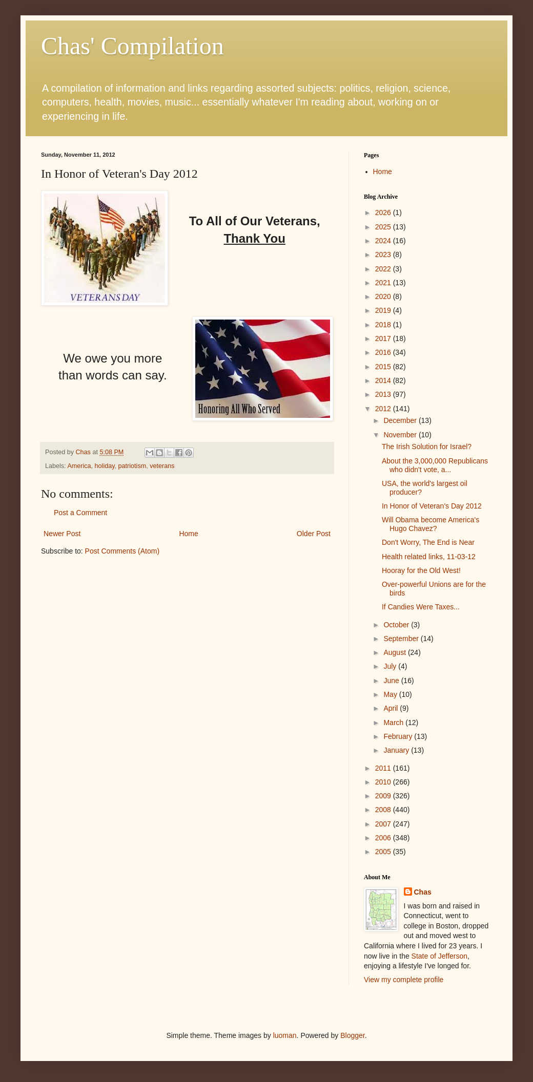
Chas (423, 892)
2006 (384, 838)
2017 (384, 338)
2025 (384, 227)
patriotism (132, 466)
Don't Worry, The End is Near (428, 542)
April (391, 708)
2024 (384, 241)
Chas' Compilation (132, 45)
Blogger (352, 1035)
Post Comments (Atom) (122, 551)
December (400, 420)
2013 (384, 394)
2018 (384, 325)
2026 (384, 212)
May (391, 694)
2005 (384, 851)
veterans (162, 466)
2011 (384, 768)
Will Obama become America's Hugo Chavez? (430, 524)
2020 (384, 296)
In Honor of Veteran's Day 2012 (432, 506)
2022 (384, 269)
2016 (384, 352)
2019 (384, 310)
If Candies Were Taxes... (421, 607)
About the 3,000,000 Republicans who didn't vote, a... (435, 465)
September (401, 638)
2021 (384, 283)
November (400, 435)
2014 (384, 380)
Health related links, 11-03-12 (429, 557)
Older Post (314, 533)
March (394, 722)
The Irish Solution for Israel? (426, 446)
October (397, 625)
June (392, 680)
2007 (384, 824)
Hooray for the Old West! (421, 570)
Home (188, 533)
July (390, 666)
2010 (384, 782)
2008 (384, 809)
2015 (384, 367)
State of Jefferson (439, 956)
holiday (105, 466)
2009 (384, 796)
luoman (285, 1035)
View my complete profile (403, 979)
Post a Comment (80, 512)
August (395, 652)
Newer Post (62, 533)
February (398, 736)
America (79, 466)
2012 (384, 409)
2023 (384, 254)
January (397, 750)
